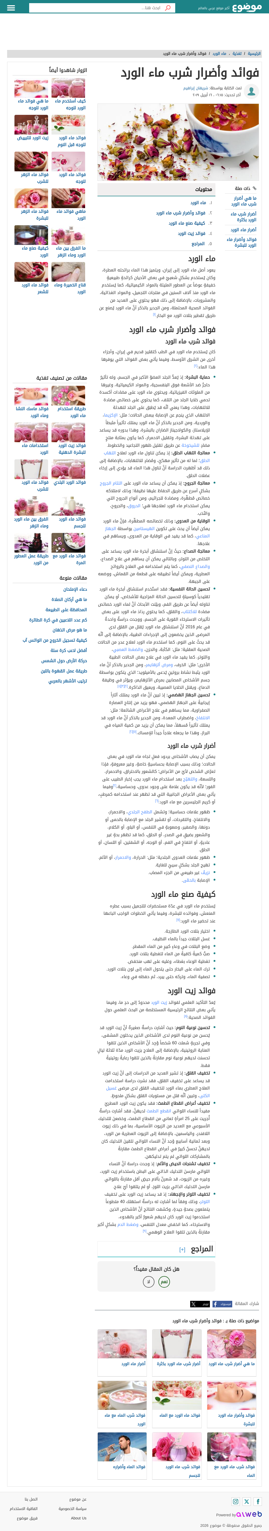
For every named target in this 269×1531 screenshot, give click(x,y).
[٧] (178, 920)
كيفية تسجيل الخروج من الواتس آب (55, 640)
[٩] (145, 1231)
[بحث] (168, 8)
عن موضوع (77, 1499)
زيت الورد (159, 1002)
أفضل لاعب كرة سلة (68, 651)
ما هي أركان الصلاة (69, 600)
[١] (154, 314)
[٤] (119, 686)
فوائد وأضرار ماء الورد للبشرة (241, 242)
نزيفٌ (205, 873)
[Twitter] (246, 1501)
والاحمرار (123, 857)
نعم (164, 1282)
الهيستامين (144, 529)
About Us (78, 1518)
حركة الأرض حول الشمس (64, 661)
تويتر (206, 1304)
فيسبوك (226, 1304)
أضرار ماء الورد (243, 230)
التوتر (205, 1202)
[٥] (135, 731)
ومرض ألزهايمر (159, 665)
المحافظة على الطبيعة (66, 610)
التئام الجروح (111, 483)
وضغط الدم (127, 1224)
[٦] (157, 801)
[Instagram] (235, 1501)
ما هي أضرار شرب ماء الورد (243, 201)
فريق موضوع (27, 1518)
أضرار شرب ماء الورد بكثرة (243, 217)
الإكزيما (111, 415)
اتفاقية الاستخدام (24, 1508)
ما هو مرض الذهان (70, 630)
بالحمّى (189, 880)
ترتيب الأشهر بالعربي (67, 681)
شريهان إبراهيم (195, 88)
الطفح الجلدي (140, 812)
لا (148, 1282)
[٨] (186, 1016)
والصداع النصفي (195, 566)
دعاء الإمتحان (75, 589)
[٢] (196, 366)
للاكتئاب (190, 612)
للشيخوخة (190, 445)
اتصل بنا (31, 1499)
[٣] (123, 686)
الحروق (134, 506)
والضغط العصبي (128, 649)
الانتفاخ (203, 718)
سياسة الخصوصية (72, 1508)
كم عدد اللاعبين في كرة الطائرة (58, 620)
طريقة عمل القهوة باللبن (64, 671)
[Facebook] (258, 1501)
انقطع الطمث (159, 1111)
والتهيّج (190, 779)
